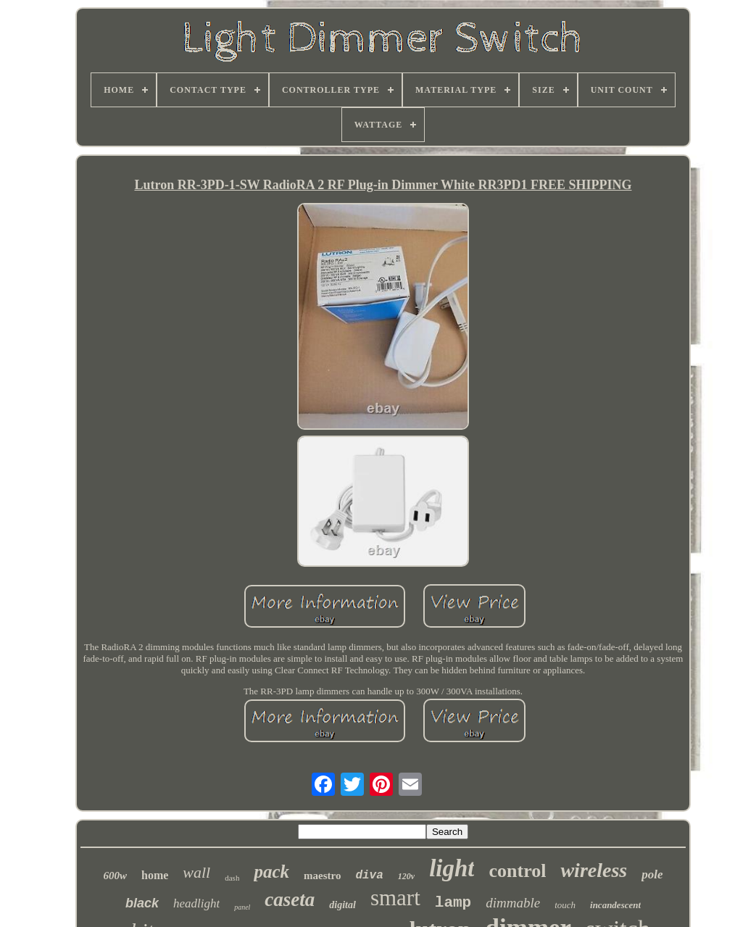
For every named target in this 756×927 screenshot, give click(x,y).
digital (342, 904)
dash (232, 877)
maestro (322, 875)
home (154, 875)
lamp (453, 902)
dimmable (513, 902)
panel (242, 907)
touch (565, 904)
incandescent (615, 904)
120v (406, 876)
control (517, 870)
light (451, 868)
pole (651, 874)
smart (395, 897)
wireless (593, 870)
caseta (290, 899)
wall (196, 872)
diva (369, 875)
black (142, 903)
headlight (196, 903)
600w (115, 875)
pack (271, 871)
